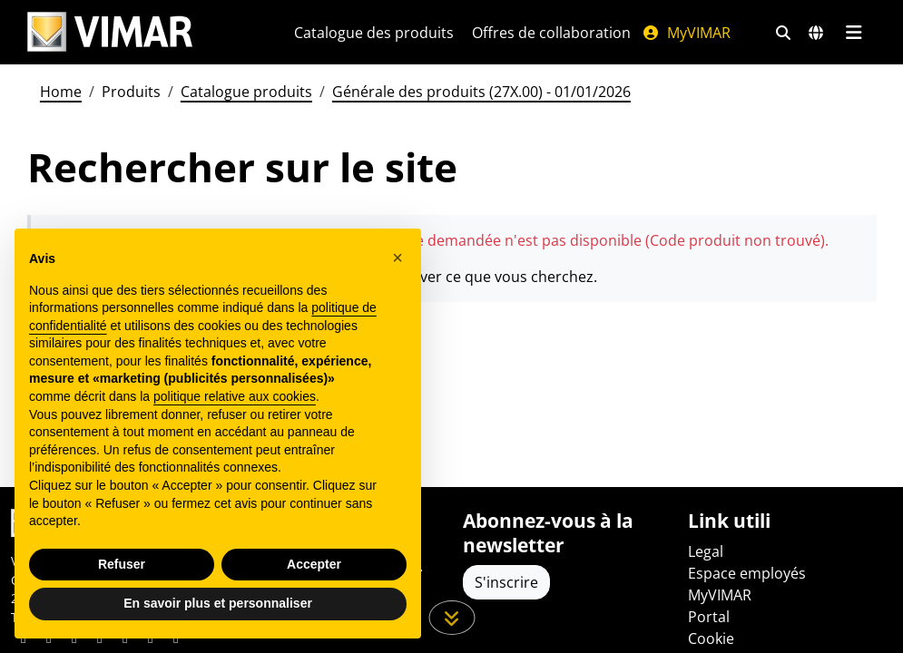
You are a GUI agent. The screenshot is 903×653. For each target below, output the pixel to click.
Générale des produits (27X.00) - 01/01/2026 (481, 92)
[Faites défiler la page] (451, 617)
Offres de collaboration (551, 33)
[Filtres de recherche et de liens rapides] (783, 33)
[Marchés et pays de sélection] (816, 33)
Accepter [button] (314, 564)
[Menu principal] (854, 33)
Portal (709, 617)
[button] (397, 257)
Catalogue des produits (374, 33)
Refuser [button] (121, 564)
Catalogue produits (246, 92)
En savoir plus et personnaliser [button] (217, 603)
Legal (705, 551)
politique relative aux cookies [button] (234, 396)
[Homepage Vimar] (109, 32)
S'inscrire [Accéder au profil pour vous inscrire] (506, 582)
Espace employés (747, 573)
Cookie (711, 638)
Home (61, 92)
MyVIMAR (686, 33)
